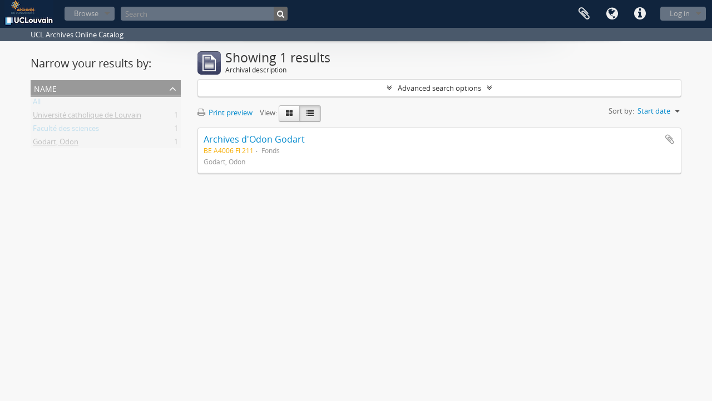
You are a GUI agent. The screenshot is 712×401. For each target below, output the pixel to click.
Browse (86, 13)
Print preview (225, 112)
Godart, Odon (55, 144)
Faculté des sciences (66, 130)
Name (45, 87)
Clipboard (584, 14)
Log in (680, 13)
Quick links (640, 14)
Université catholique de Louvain (87, 117)
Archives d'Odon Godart (254, 139)
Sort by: (621, 111)
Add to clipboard (669, 139)
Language (612, 14)
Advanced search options (439, 88)
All (37, 104)
